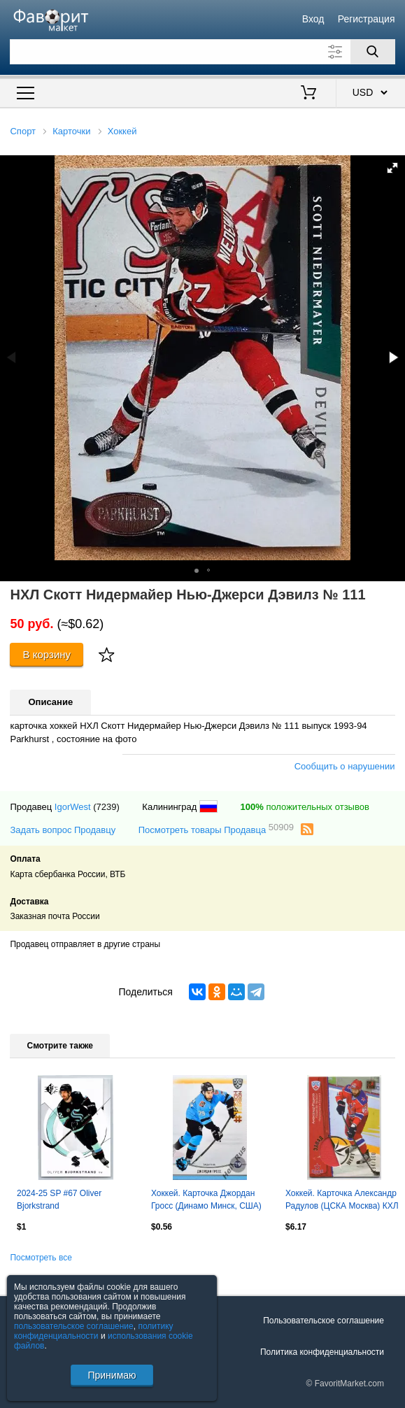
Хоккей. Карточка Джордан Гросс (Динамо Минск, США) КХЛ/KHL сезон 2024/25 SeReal (206, 1201)
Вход (313, 18)
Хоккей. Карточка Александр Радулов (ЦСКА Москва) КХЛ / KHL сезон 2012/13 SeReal (342, 1201)
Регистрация (366, 18)
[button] (392, 168)
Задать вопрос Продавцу (62, 830)
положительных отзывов (305, 807)
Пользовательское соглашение (323, 1320)
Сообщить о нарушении (344, 766)
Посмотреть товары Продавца (216, 829)
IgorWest (73, 807)
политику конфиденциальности (93, 1331)
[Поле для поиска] (202, 51)
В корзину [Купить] (47, 654)
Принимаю (111, 1375)
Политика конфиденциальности (322, 1352)
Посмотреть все (40, 1258)
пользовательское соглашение (74, 1326)
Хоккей (122, 131)
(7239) (106, 807)
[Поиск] (372, 51)
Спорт (23, 131)
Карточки (71, 131)
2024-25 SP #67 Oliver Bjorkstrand (59, 1199)
